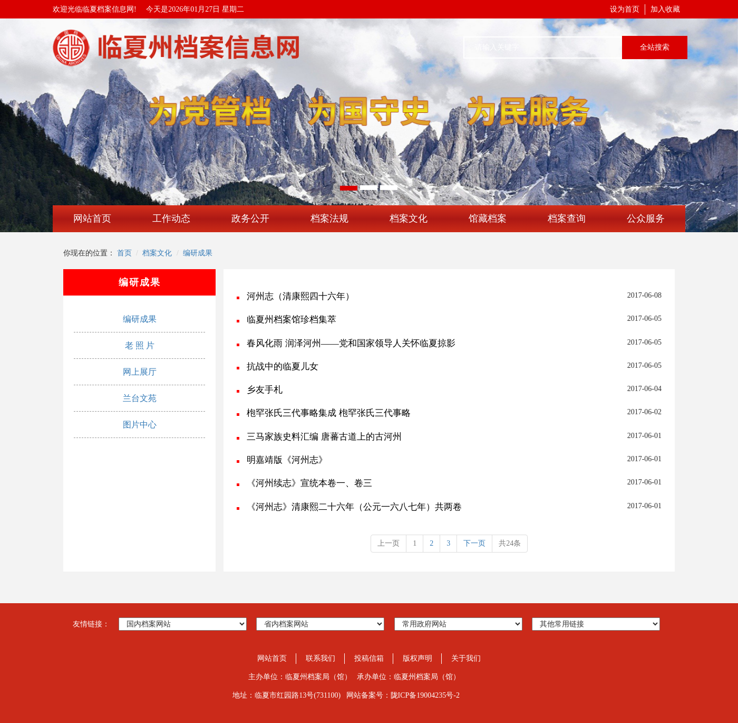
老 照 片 (139, 345)
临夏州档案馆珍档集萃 (291, 320)
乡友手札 (265, 390)
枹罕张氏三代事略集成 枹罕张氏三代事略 (328, 413)
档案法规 (329, 218)
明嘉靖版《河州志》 (287, 460)
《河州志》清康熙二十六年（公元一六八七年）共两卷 (354, 507)
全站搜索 (654, 47)
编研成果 (197, 253)
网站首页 (92, 218)
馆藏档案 (488, 218)
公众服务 (646, 218)
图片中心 (140, 424)
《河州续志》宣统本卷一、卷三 (309, 483)
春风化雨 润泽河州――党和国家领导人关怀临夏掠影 (351, 343)
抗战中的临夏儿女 (282, 367)
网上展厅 (140, 371)
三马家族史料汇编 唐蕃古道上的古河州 (324, 437)
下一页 (474, 543)
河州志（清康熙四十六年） (300, 296)
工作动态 (171, 218)
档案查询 (567, 218)
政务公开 (250, 218)
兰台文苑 (140, 398)
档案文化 (409, 218)
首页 (124, 253)
